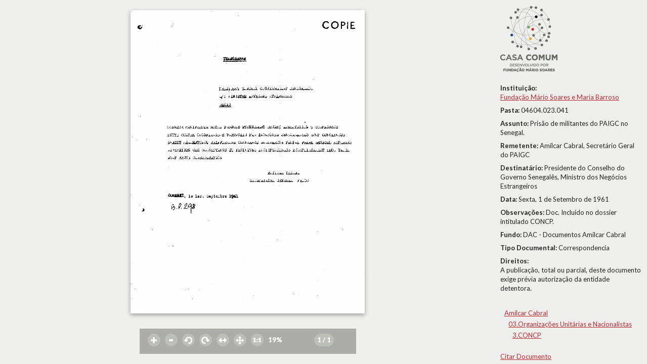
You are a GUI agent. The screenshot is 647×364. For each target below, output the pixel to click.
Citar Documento (525, 356)
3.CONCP (526, 335)
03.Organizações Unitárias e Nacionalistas (570, 324)
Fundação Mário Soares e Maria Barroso (559, 97)
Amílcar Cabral (526, 313)
